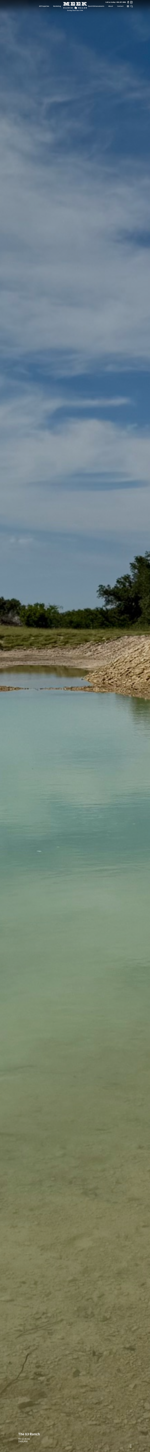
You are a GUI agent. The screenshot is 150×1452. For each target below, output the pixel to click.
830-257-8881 (121, 2)
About (110, 6)
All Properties (44, 6)
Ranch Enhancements (96, 6)
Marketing (57, 6)
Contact (120, 6)
